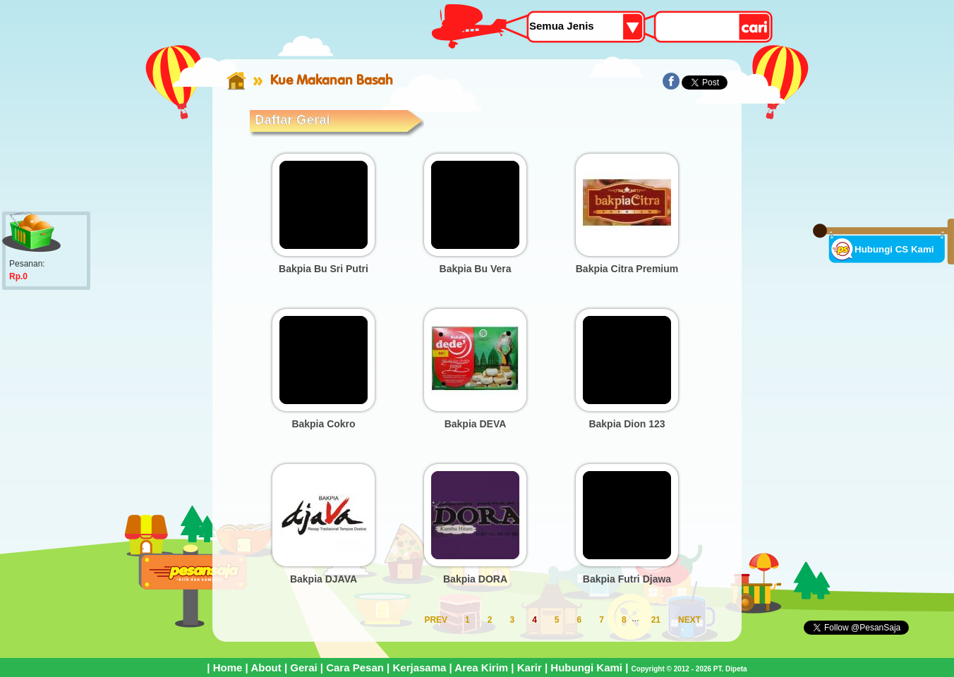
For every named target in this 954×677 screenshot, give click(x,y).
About (265, 667)
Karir (529, 667)
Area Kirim (481, 667)
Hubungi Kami (586, 667)
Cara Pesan (355, 667)
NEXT (689, 620)
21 (655, 620)
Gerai (303, 667)
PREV (435, 620)
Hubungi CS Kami (894, 249)
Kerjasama (419, 667)
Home (228, 667)
